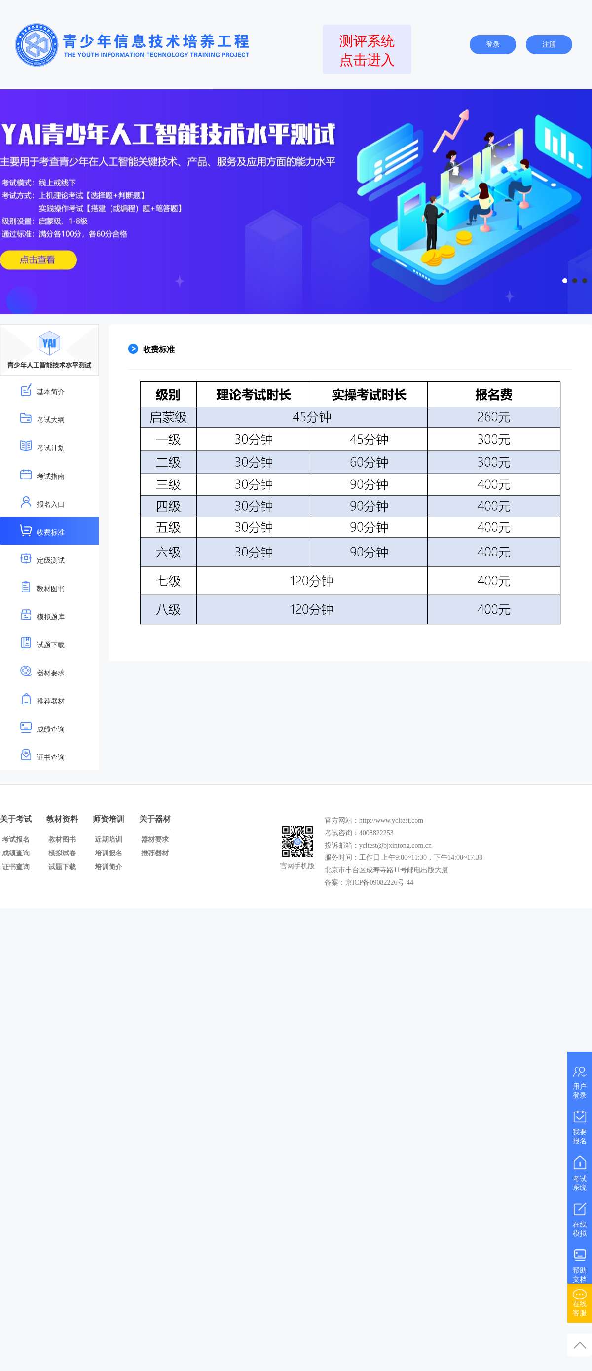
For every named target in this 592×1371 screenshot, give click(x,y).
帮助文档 (580, 1263)
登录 (493, 44)
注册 (549, 44)
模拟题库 (42, 614)
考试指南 (42, 474)
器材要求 (42, 671)
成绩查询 (42, 727)
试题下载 (42, 642)
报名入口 (42, 502)
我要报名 (580, 1125)
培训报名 (108, 853)
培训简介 (108, 867)
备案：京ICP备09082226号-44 (370, 882)
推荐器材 (42, 699)
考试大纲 (42, 417)
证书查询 (42, 755)
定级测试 (42, 558)
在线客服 (579, 1301)
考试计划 (42, 446)
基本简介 (42, 389)
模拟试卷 (62, 853)
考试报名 (16, 839)
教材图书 (42, 586)
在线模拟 (580, 1217)
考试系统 (580, 1171)
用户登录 (580, 1081)
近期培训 (108, 839)
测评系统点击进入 (367, 51)
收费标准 (42, 530)
